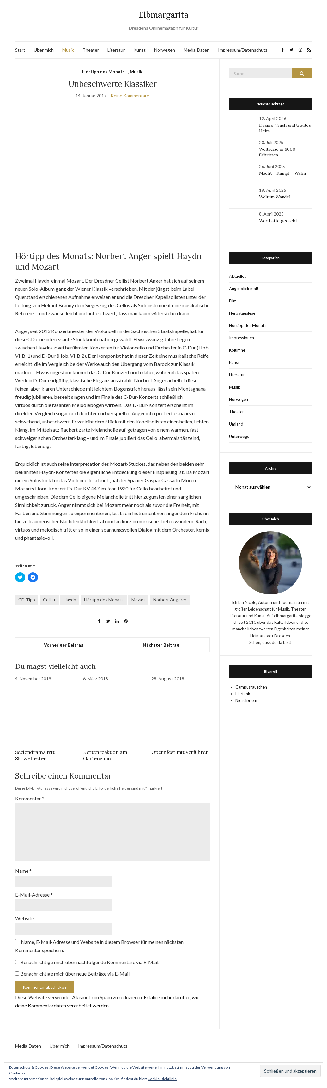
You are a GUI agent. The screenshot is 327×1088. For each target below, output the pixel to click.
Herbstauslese (242, 313)
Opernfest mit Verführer (179, 752)
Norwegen (164, 49)
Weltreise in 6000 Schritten (277, 152)
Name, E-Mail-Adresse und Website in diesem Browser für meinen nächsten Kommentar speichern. (99, 939)
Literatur (116, 49)
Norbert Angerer (169, 599)
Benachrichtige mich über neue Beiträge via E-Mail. (75, 966)
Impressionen (241, 337)
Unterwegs (239, 436)
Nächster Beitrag (161, 644)
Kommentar (29, 798)
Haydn (70, 599)
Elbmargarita (164, 14)
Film (233, 300)
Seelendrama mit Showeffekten (35, 755)
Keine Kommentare (130, 95)
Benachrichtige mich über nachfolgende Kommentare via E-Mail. (89, 955)
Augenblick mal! (243, 288)
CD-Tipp (26, 599)
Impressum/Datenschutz (242, 49)
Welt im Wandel (275, 197)
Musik (68, 49)
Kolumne (237, 350)
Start (20, 49)
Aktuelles (237, 276)
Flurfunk (242, 693)
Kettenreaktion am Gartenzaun (105, 755)
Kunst (139, 49)
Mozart (138, 599)
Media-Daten (196, 49)
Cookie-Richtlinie (162, 1078)
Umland (236, 424)
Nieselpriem (246, 700)
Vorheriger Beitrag (63, 644)
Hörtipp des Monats (103, 71)
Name (23, 866)
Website (24, 912)
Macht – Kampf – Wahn (282, 173)
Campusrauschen (251, 687)
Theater (90, 49)
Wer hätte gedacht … (280, 220)
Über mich (44, 49)
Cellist (49, 599)
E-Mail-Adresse (34, 889)
